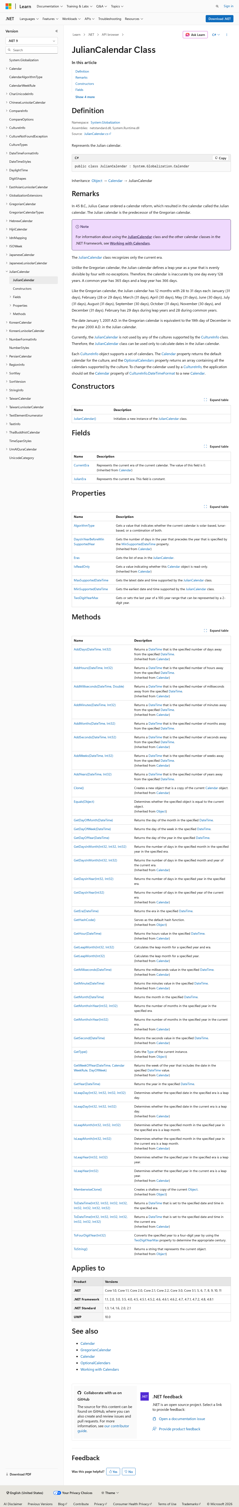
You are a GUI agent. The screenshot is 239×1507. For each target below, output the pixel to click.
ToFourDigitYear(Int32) (90, 1235)
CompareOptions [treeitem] (21, 119)
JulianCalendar (140, 236)
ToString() (80, 1249)
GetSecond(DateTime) (89, 1038)
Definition (82, 71)
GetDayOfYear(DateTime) (91, 837)
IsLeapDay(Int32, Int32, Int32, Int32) (100, 1092)
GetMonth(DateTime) (89, 997)
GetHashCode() (84, 920)
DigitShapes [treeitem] (17, 178)
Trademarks (190, 1504)
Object (97, 180)
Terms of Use (167, 1504)
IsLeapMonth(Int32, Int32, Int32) (97, 1125)
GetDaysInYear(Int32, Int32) (93, 878)
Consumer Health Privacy (131, 1504)
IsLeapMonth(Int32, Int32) (92, 1138)
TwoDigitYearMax (86, 598)
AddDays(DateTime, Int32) (92, 649)
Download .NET (219, 18)
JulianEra (80, 479)
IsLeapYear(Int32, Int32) (91, 1157)
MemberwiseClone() (88, 1189)
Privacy (99, 1504)
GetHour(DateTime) (87, 933)
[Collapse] (57, 31)
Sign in (228, 6)
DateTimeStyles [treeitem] (20, 161)
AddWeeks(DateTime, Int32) (93, 755)
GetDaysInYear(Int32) (89, 892)
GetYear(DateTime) (87, 1084)
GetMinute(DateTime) (89, 983)
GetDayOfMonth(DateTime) (93, 820)
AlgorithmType (84, 525)
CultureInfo (210, 337)
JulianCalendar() (85, 418)
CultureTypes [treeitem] (18, 144)
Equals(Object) (84, 801)
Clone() (79, 788)
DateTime (155, 649)
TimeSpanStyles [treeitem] (20, 441)
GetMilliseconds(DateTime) (93, 969)
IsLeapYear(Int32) (86, 1171)
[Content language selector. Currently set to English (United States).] (25, 1493)
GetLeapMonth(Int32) (89, 956)
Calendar (115, 180)
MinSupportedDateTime (138, 544)
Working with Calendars (130, 243)
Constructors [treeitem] (22, 288)
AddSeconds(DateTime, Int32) (95, 737)
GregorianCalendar (96, 1349)
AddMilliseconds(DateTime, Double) (99, 686)
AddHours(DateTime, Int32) (93, 668)
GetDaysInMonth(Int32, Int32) (95, 860)
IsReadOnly (82, 566)
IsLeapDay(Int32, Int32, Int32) (95, 1106)
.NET (91, 34)
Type (150, 1051)
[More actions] (227, 34)
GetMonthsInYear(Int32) (91, 1019)
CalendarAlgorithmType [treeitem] (25, 77)
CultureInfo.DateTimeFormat (152, 373)
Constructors (84, 83)
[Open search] (217, 6)
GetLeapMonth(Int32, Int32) (94, 947)
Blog (61, 1504)
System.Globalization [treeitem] (24, 60)
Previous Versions (40, 1504)
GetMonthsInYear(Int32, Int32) (96, 1006)
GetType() (80, 1051)
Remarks (81, 77)
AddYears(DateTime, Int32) (93, 774)
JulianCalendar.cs (96, 133)
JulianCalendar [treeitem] (23, 280)
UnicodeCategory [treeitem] (21, 458)
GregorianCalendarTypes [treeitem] (26, 212)
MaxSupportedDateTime (91, 580)
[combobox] (32, 41)
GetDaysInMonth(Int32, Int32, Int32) (100, 846)
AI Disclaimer (13, 1504)
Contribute (81, 1504)
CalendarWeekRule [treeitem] (22, 85)
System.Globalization (105, 122)
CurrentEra (81, 465)
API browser (110, 34)
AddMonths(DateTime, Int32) (94, 723)
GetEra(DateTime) (86, 911)
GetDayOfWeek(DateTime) (92, 829)
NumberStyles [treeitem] (19, 347)
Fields (79, 89)
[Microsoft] (9, 6)
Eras (77, 557)
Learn (77, 34)
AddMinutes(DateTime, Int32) (95, 705)
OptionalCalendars (139, 360)
